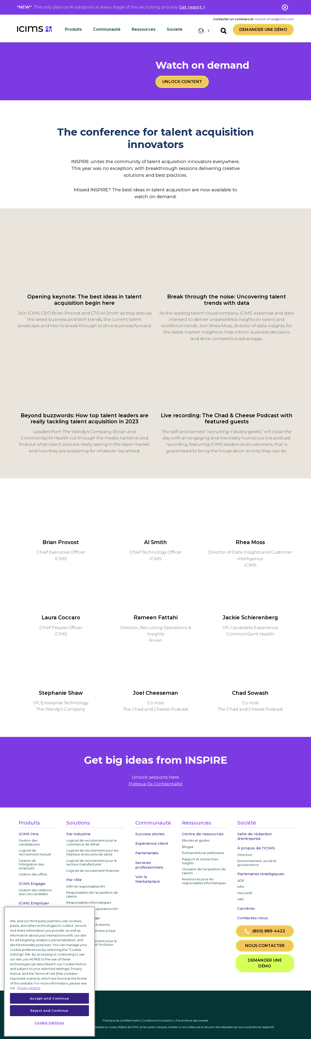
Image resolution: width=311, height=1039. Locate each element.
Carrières (246, 908)
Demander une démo (263, 29)
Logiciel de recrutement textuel (35, 852)
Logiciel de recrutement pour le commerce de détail (91, 842)
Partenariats (146, 853)
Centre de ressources (203, 834)
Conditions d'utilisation (158, 1020)
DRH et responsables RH (85, 886)
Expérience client (151, 843)
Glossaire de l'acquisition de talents (204, 871)
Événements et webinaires (203, 853)
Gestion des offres (33, 874)
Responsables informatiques (88, 902)
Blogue (188, 847)
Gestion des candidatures (29, 842)
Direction (244, 855)
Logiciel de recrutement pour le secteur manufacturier (91, 862)
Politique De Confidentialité (155, 784)
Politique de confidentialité (121, 1020)
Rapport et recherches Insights (200, 861)
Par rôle (74, 879)
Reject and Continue (49, 1010)
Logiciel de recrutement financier (93, 870)
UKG (240, 899)
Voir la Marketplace (147, 879)
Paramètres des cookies (192, 1020)
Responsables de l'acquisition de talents (92, 894)
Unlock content (182, 81)
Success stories (149, 834)
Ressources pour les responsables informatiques (204, 881)
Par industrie (78, 834)
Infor (240, 887)
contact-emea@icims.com (274, 19)
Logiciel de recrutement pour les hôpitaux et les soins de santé (92, 852)
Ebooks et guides (195, 840)
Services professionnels (149, 865)
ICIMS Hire (29, 834)
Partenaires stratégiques (260, 874)
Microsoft (244, 893)
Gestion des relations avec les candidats (35, 892)
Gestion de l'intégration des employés (31, 864)
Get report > (192, 7)
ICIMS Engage (32, 883)
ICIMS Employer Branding (34, 905)
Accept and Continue (49, 998)
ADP (240, 880)
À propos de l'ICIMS (256, 848)
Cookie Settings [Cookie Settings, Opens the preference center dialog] (49, 1023)
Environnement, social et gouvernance (256, 863)
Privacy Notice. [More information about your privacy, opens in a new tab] (29, 988)
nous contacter (265, 945)
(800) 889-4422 (265, 931)
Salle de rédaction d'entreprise (254, 836)
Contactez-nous (252, 918)
